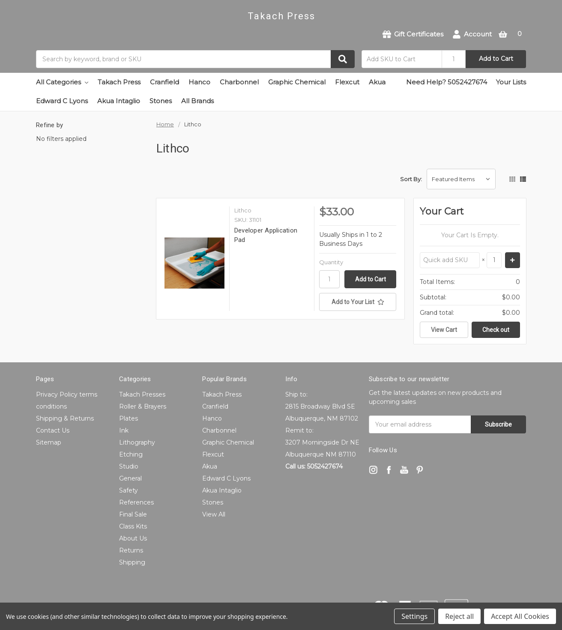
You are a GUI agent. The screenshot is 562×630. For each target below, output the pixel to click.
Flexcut (347, 82)
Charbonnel (239, 82)
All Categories (62, 82)
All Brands (197, 101)
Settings (414, 616)
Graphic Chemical (297, 82)
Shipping (132, 562)
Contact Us (52, 430)
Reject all (459, 616)
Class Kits (133, 526)
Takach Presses (142, 394)
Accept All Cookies (520, 616)
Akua (377, 82)
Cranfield (164, 82)
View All (213, 514)
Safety (128, 490)
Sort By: (411, 179)
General (130, 478)
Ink (124, 430)
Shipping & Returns (65, 418)
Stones (160, 101)
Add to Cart (496, 59)
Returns (131, 550)
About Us (133, 538)
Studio (128, 466)
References (136, 502)
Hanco (199, 82)
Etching (131, 454)
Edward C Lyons (62, 101)
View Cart (444, 329)
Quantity (331, 262)
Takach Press (119, 82)
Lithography (137, 442)
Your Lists (511, 82)
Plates (128, 418)
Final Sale (133, 514)
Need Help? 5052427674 (446, 82)
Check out (495, 329)
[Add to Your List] (357, 302)
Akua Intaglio (118, 101)
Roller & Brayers (142, 406)
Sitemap (48, 442)
